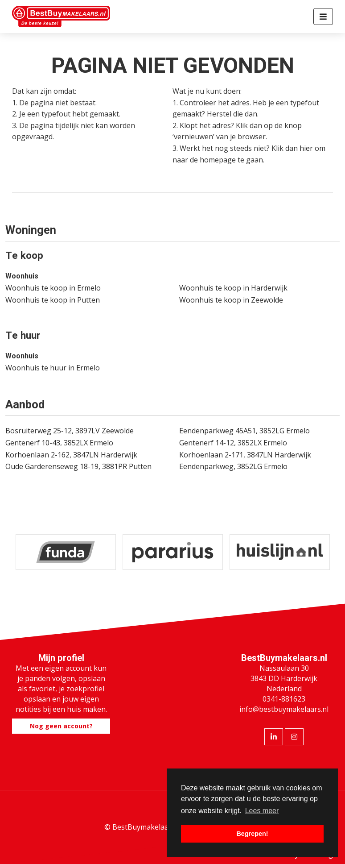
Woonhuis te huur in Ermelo (52, 368)
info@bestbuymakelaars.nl (284, 709)
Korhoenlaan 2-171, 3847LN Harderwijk (245, 455)
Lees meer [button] (262, 810)
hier (306, 148)
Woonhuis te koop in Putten (52, 300)
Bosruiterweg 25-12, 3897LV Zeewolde (69, 431)
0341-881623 (284, 699)
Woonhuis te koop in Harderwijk (233, 288)
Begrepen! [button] (252, 833)
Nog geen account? (61, 726)
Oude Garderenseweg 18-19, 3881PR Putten (78, 466)
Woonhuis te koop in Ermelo (53, 288)
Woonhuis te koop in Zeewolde (231, 300)
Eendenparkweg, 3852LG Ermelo (233, 466)
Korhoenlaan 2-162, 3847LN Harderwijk (71, 455)
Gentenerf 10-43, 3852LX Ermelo (59, 443)
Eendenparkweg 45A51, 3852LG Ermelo (244, 431)
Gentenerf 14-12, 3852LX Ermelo (233, 443)
